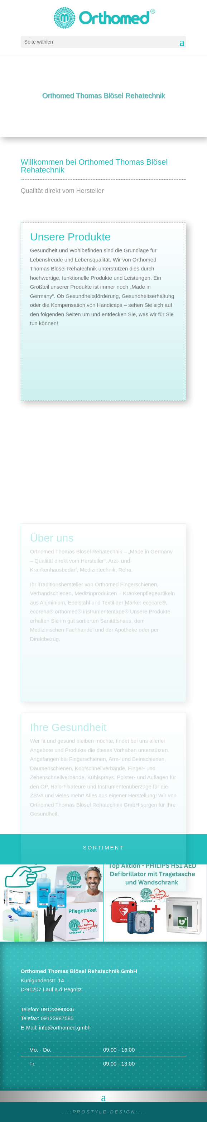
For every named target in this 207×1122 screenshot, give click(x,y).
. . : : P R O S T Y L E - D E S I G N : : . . (103, 1111)
